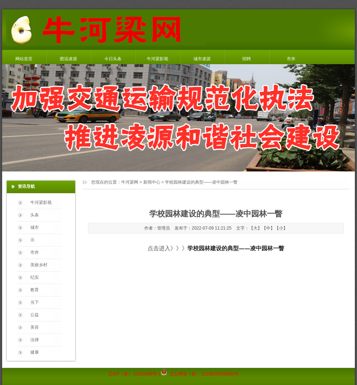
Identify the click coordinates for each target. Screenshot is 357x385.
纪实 (34, 277)
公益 (34, 314)
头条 (34, 214)
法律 (34, 339)
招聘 (246, 58)
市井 (291, 58)
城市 (34, 227)
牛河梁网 (129, 182)
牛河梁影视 (157, 58)
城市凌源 (202, 58)
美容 (34, 327)
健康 (34, 352)
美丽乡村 (38, 264)
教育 (34, 289)
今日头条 (112, 58)
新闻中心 (151, 182)
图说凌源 (68, 58)
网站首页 (23, 58)
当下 (34, 302)
